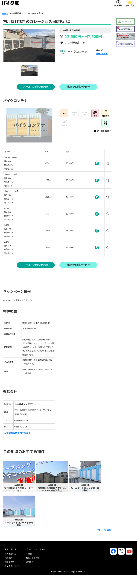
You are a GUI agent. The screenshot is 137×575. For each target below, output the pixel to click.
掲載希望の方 (10, 553)
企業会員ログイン (12, 566)
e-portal (65, 571)
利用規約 (8, 557)
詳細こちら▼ (102, 53)
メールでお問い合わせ (35, 86)
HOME (5, 13)
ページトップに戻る (102, 530)
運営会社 (30, 561)
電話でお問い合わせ (78, 86)
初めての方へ (10, 561)
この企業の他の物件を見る (17, 432)
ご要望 (29, 553)
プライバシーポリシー (35, 549)
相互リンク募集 (32, 557)
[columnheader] (23, 152)
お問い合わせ (10, 549)
